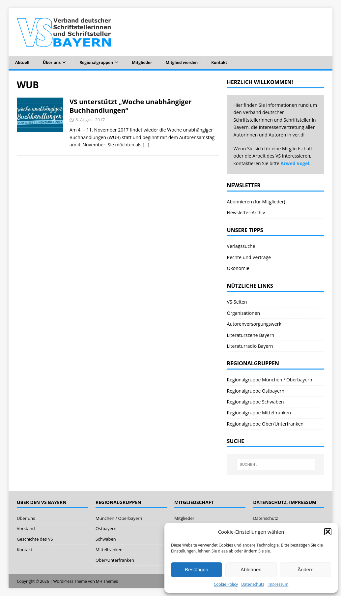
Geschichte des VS (35, 539)
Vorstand (26, 528)
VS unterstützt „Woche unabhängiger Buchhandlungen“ (131, 106)
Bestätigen (196, 569)
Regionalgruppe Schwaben (255, 402)
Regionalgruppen (96, 62)
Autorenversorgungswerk (254, 324)
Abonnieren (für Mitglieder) (256, 201)
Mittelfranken (109, 549)
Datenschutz (252, 584)
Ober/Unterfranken (115, 560)
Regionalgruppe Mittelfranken (259, 412)
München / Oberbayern (119, 518)
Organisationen (243, 313)
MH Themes (107, 581)
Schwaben (106, 539)
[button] (328, 531)
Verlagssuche (241, 246)
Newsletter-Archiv (246, 212)
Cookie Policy (226, 584)
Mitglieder (142, 62)
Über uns (52, 62)
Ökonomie (238, 268)
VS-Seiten (237, 302)
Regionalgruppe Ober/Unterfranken (265, 424)
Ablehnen (251, 569)
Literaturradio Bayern (250, 346)
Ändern (305, 569)
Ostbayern (106, 528)
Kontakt (219, 62)
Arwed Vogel (295, 163)
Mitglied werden (182, 62)
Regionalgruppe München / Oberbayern (269, 379)
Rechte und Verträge (249, 257)
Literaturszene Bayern (250, 335)
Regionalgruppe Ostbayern (256, 391)
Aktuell (22, 62)
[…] (146, 144)
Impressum (278, 584)
